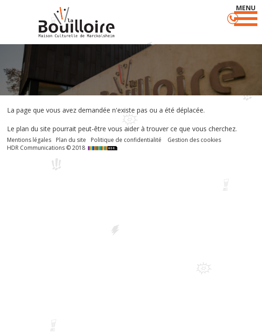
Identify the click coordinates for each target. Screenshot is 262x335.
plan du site (33, 128)
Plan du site (71, 140)
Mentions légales (29, 140)
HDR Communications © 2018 (63, 148)
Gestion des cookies (194, 140)
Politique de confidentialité (126, 140)
